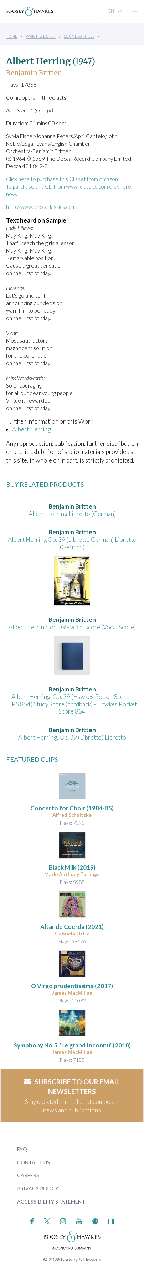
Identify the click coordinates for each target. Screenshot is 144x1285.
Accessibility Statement (51, 1202)
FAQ (22, 1149)
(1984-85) (72, 808)
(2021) (72, 926)
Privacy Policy (37, 1188)
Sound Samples (79, 36)
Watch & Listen (41, 36)
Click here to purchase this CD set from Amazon (62, 179)
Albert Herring (31, 429)
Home (11, 36)
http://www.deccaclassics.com (41, 207)
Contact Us (33, 1162)
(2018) (72, 1045)
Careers (28, 1175)
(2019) (72, 867)
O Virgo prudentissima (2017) (72, 986)
